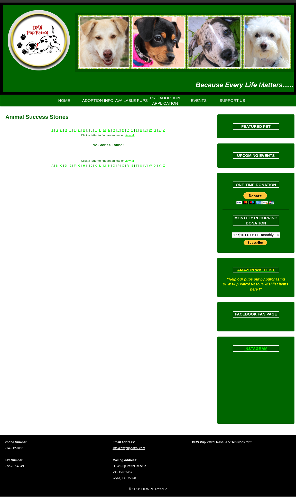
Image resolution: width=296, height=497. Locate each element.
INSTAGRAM (255, 348)
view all (129, 135)
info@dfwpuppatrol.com (129, 448)
